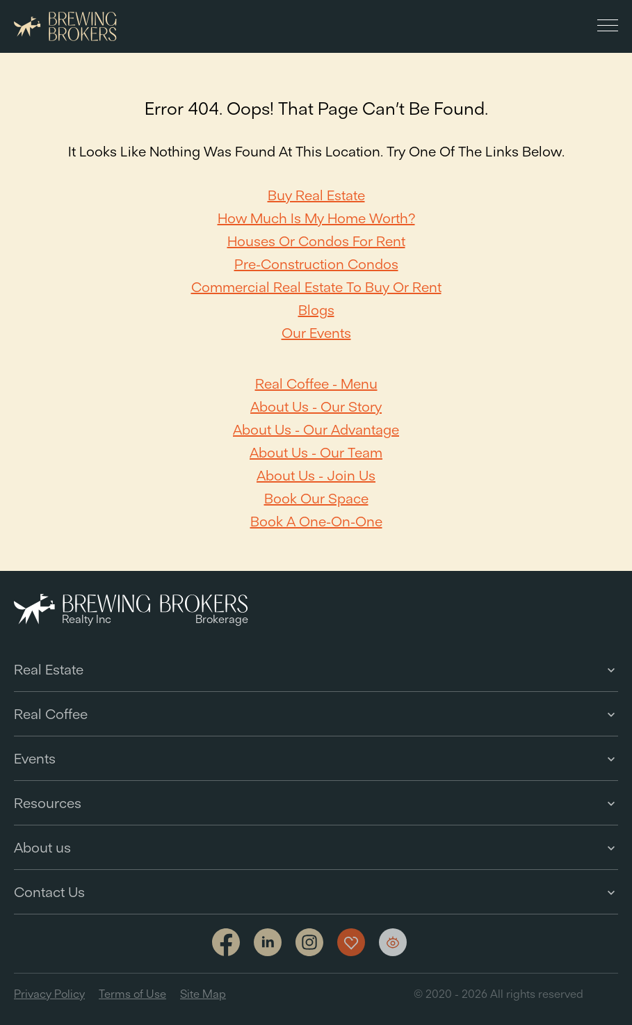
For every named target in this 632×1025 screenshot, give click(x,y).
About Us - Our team (316, 452)
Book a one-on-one (316, 521)
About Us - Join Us (316, 475)
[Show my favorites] (351, 942)
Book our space (316, 498)
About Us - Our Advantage (316, 429)
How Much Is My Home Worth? (316, 218)
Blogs (316, 309)
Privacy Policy (49, 994)
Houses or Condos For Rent (316, 241)
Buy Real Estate (316, 195)
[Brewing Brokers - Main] (65, 27)
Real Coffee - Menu (316, 383)
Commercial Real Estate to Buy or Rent (316, 287)
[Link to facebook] (226, 943)
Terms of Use (132, 994)
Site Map (203, 994)
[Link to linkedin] (268, 942)
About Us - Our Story (316, 406)
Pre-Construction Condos (316, 264)
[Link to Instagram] (309, 943)
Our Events (316, 332)
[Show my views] (393, 942)
